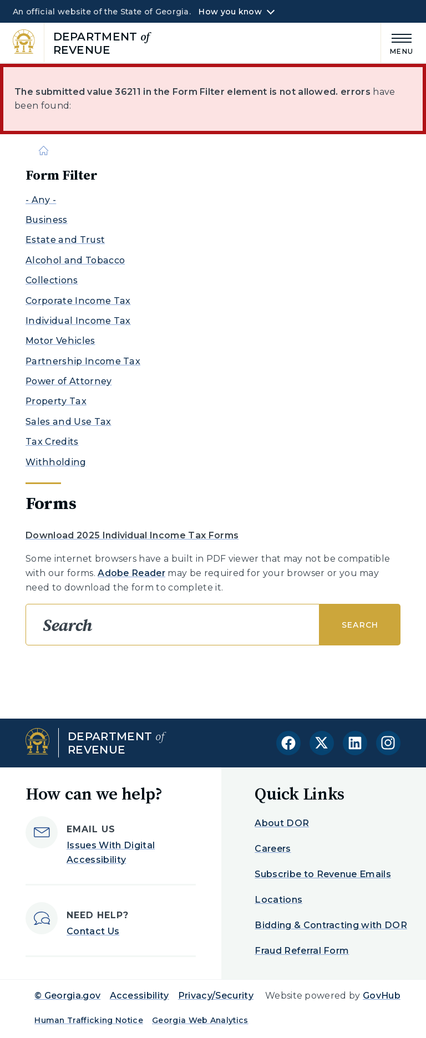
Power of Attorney (68, 381)
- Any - (41, 200)
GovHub (381, 995)
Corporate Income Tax (78, 301)
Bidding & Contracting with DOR (331, 925)
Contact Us (93, 931)
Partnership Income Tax (83, 361)
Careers (273, 848)
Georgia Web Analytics (200, 1020)
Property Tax (56, 401)
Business (47, 220)
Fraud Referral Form (302, 950)
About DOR (282, 823)
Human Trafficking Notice (88, 1020)
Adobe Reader (131, 573)
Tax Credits (52, 441)
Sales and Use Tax (68, 421)
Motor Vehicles (60, 340)
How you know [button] (230, 11)
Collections (52, 280)
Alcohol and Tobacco (75, 260)
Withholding (56, 462)
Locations (278, 899)
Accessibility (139, 995)
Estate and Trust (65, 240)
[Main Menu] (397, 42)
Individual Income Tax (78, 321)
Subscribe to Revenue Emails (323, 874)
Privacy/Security (215, 995)
